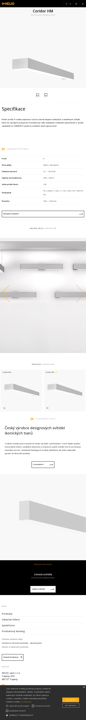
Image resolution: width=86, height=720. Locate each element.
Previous (6, 293)
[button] (30, 715)
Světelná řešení (11, 619)
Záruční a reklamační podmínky (15, 647)
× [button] (84, 687)
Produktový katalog (13, 631)
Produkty (7, 613)
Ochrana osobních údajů (12, 639)
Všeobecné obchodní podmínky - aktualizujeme (22, 643)
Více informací (26, 702)
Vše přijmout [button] (71, 700)
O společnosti (43, 464)
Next (80, 293)
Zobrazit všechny (43, 589)
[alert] (43, 702)
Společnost (8, 625)
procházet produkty (43, 214)
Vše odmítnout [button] (71, 705)
